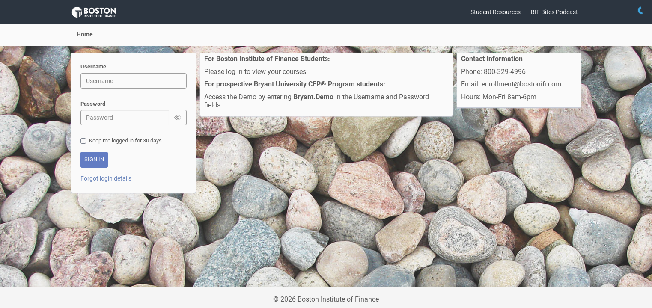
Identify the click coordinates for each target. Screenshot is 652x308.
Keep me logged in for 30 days (121, 140)
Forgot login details (105, 178)
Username (93, 67)
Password (92, 104)
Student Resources (495, 12)
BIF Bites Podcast (554, 12)
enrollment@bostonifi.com (522, 84)
